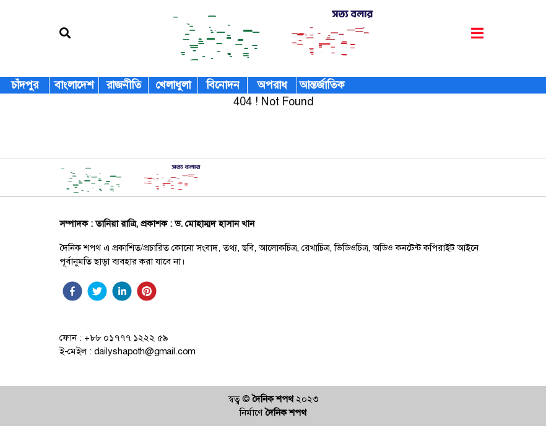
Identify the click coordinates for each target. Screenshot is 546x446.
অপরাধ (272, 84)
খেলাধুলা (173, 84)
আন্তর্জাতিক (322, 84)
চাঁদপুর (24, 84)
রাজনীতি (123, 84)
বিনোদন (223, 84)
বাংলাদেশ (73, 84)
